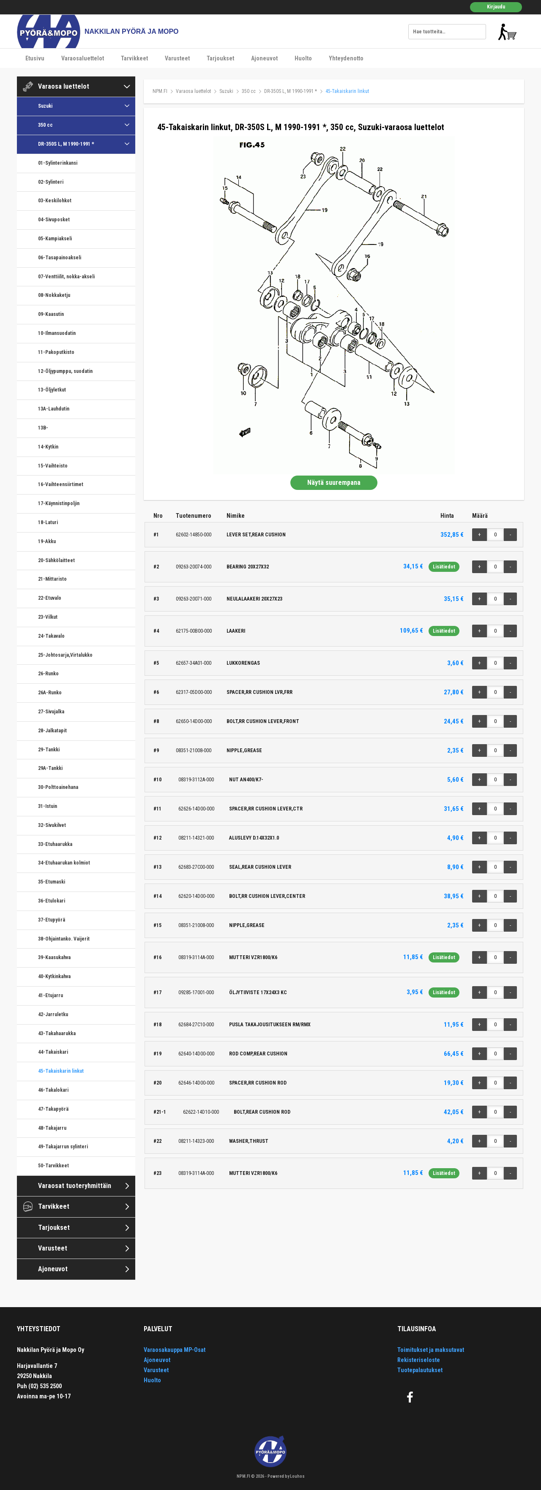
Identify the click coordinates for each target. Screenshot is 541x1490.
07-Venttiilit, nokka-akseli (66, 277)
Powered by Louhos (286, 1476)
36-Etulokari (51, 901)
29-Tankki (49, 750)
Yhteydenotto (346, 58)
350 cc (45, 125)
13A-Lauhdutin (53, 409)
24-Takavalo (51, 636)
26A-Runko (50, 693)
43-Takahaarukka (57, 1033)
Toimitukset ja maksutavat (430, 1349)
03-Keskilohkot (54, 201)
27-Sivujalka (51, 712)
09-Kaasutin (51, 314)
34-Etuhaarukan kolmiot (64, 863)
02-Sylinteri (50, 182)
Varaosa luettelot (63, 86)
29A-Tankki (50, 768)
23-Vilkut (47, 617)
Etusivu (34, 58)
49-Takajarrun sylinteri (63, 1147)
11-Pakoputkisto (56, 352)
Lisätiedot (444, 567)
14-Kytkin (48, 447)
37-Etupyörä (51, 920)
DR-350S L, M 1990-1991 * (66, 144)
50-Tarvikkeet (53, 1166)
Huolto (303, 58)
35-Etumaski (51, 882)
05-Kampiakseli (55, 239)
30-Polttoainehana (58, 787)
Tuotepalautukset (420, 1370)
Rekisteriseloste (418, 1360)
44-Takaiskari (53, 1052)
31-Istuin (47, 806)
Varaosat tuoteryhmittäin (74, 1186)
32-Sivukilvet (52, 825)
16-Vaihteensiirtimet (60, 484)
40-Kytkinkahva (54, 976)
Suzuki (45, 106)
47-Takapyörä (53, 1109)
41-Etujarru (50, 995)
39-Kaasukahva (54, 957)
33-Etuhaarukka (55, 844)
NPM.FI (160, 91)
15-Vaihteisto (53, 466)
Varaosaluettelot (82, 58)
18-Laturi (48, 522)
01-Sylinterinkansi (57, 163)
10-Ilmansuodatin (57, 333)
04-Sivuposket (54, 220)
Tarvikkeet (134, 58)
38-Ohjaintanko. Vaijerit (64, 939)
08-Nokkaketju (54, 295)
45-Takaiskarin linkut (61, 1071)
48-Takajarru (52, 1128)
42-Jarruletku (53, 1014)
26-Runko (48, 674)
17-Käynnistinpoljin (58, 503)
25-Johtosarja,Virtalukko (65, 655)
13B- (43, 428)
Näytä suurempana (334, 483)
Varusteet (177, 58)
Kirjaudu (496, 7)
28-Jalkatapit (52, 731)
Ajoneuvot (264, 58)
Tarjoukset (220, 58)
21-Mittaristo (52, 579)
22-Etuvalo (49, 598)
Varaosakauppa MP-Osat (174, 1349)
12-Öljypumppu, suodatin (65, 371)
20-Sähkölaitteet (56, 560)
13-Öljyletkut (52, 390)
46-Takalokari (53, 1090)
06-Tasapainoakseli (59, 258)
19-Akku (47, 541)
